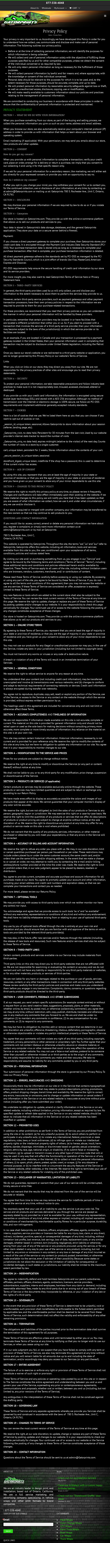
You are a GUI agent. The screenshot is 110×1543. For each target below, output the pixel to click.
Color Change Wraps (71, 1523)
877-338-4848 (55, 3)
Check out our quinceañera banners (77, 1477)
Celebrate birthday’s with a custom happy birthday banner (80, 1487)
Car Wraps (65, 1535)
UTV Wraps (66, 1526)
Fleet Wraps (66, 1519)
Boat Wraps (66, 1532)
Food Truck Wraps (69, 1529)
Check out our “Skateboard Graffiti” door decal (79, 1497)
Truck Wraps (66, 1538)
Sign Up (8, 1531)
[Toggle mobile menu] (105, 16)
